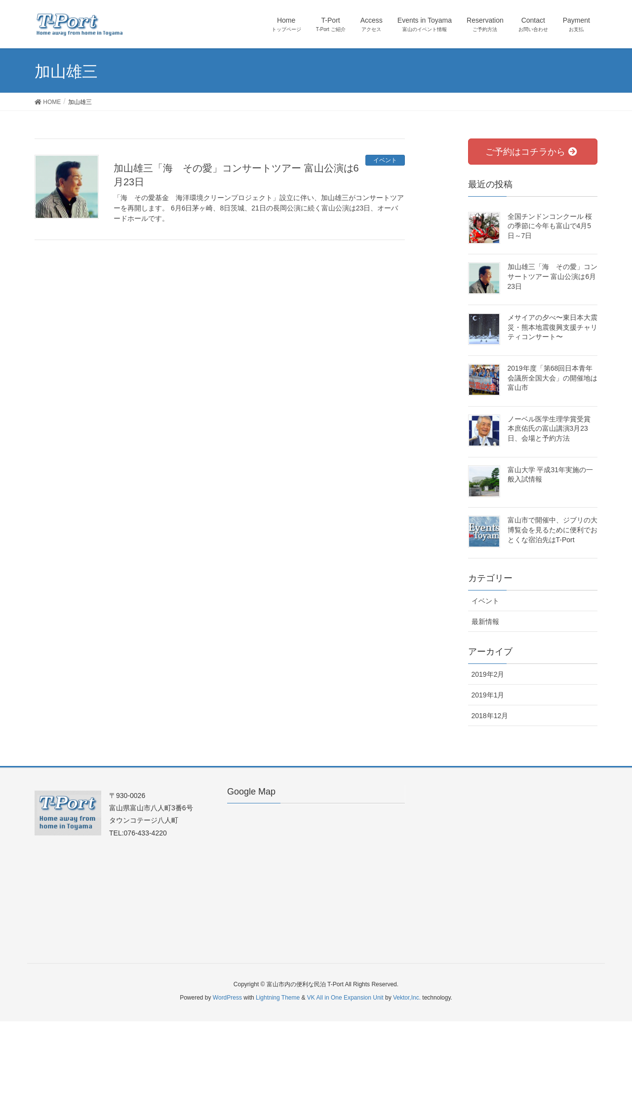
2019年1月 (488, 695)
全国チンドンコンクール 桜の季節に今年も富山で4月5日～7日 (550, 226)
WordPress (227, 997)
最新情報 (485, 621)
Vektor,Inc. (407, 997)
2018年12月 (490, 716)
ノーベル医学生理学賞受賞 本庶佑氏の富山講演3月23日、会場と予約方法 (549, 428)
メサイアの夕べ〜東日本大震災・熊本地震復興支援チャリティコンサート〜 (552, 327)
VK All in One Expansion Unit (345, 997)
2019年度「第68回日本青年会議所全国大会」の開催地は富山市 (552, 377)
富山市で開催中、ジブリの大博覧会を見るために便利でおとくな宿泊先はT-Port (552, 529)
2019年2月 (488, 674)
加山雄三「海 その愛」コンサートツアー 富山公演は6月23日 (552, 276)
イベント (385, 160)
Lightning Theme (278, 997)
